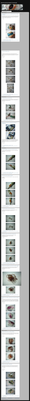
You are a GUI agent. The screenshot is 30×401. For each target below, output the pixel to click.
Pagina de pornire (10, 398)
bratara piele (5, 40)
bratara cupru (9, 361)
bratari (11, 361)
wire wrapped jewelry (9, 95)
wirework (8, 362)
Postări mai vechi (17, 398)
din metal (8, 231)
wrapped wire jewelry (5, 396)
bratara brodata (7, 40)
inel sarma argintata (12, 231)
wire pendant (4, 295)
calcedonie (6, 231)
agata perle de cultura (5, 328)
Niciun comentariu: (10, 172)
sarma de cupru (17, 361)
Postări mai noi (4, 398)
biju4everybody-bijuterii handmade (9, 2)
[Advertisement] (10, 46)
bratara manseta (10, 40)
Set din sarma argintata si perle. (5, 51)
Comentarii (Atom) (6, 399)
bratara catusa (10, 328)
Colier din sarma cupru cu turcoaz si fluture (7, 98)
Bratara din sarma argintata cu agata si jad (7, 364)
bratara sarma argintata (14, 328)
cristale (12, 40)
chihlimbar (13, 361)
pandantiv (3, 95)
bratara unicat (17, 328)
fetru (15, 40)
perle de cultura (5, 95)
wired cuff (7, 362)
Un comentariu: (9, 145)
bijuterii (4, 231)
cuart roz (14, 40)
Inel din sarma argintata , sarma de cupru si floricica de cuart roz (9, 149)
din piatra (10, 231)
